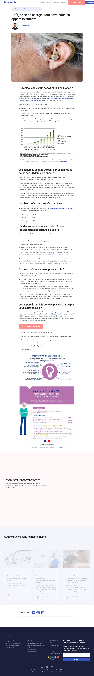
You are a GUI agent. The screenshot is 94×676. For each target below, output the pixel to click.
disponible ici (64, 161)
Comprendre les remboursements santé (29, 9)
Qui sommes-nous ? (53, 641)
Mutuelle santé (45, 2)
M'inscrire (76, 659)
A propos (63, 2)
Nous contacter (54, 646)
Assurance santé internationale (32, 650)
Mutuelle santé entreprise (35, 643)
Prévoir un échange (52, 650)
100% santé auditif (56, 314)
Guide (14, 9)
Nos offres (55, 2)
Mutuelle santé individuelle (35, 641)
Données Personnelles (56, 672)
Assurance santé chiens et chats (35, 646)
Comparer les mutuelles (31, 326)
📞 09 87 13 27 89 (77, 2)
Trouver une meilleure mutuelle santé (12, 647)
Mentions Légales (46, 672)
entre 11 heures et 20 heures (59, 255)
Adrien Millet (25, 25)
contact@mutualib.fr (55, 653)
